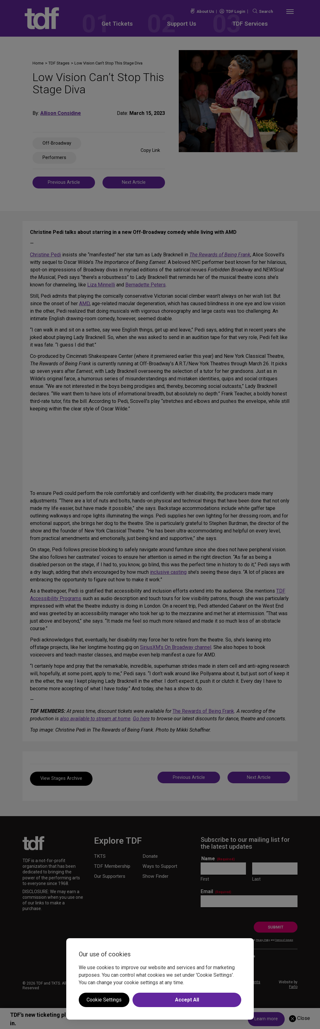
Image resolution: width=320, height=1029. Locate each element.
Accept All (187, 1000)
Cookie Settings (104, 1000)
